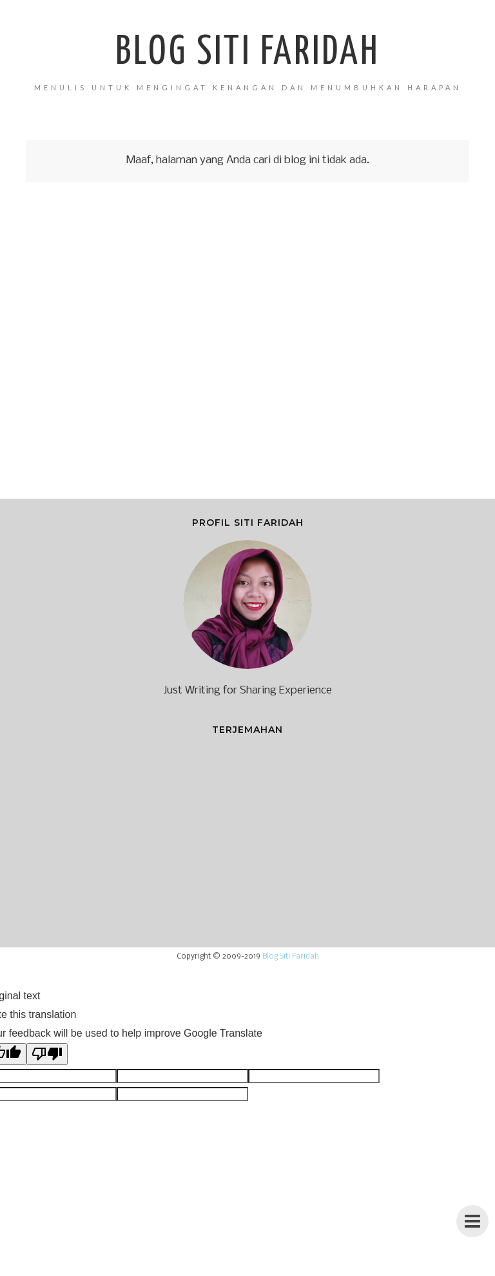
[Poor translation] (47, 1054)
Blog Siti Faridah (247, 53)
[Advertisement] (247, 349)
